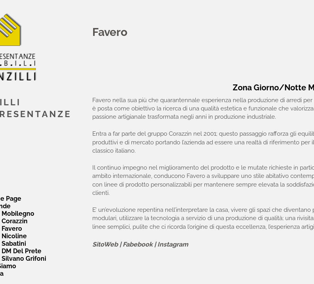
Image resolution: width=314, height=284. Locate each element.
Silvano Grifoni (24, 258)
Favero (12, 228)
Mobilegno (18, 213)
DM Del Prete (21, 251)
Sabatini (14, 243)
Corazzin (15, 221)
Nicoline (14, 236)
